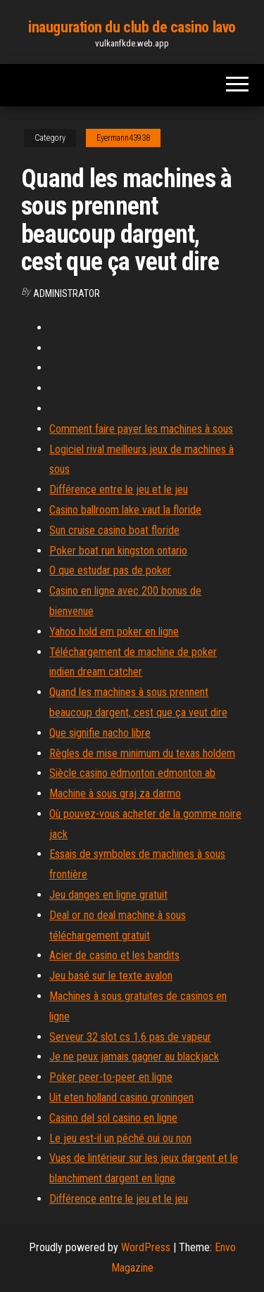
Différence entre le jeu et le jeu (118, 489)
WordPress (145, 1247)
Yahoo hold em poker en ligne (114, 631)
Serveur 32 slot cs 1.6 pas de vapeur (130, 1037)
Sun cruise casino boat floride (114, 530)
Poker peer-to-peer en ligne (110, 1077)
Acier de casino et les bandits (114, 955)
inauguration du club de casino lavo (132, 27)
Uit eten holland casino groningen (121, 1097)
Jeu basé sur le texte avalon (110, 975)
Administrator (66, 293)
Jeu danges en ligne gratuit (108, 894)
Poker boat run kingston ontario (118, 550)
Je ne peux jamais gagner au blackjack (134, 1056)
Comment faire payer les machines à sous (141, 429)
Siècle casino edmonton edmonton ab (132, 773)
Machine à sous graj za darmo (115, 793)
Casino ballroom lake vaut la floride (125, 510)
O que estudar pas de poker (110, 570)
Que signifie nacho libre (100, 733)
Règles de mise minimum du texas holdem (142, 753)
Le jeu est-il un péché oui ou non (120, 1138)
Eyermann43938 (123, 138)
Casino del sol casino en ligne (113, 1118)
